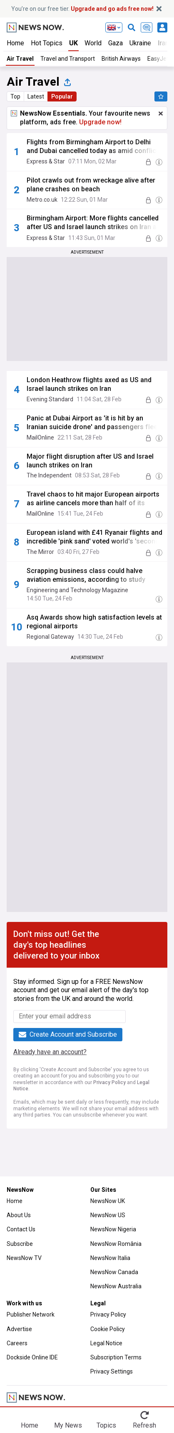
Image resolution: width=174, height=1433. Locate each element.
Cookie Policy (107, 1329)
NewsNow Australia (116, 1286)
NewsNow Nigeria (113, 1229)
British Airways (121, 58)
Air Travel (20, 58)
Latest (35, 96)
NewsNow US (107, 1215)
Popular (62, 96)
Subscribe (20, 1243)
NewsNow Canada (114, 1272)
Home (15, 43)
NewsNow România (116, 1243)
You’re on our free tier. (82, 8)
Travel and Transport (67, 58)
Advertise (19, 1329)
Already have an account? (50, 1052)
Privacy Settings (111, 1371)
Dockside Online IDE (32, 1357)
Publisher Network (31, 1314)
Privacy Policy (109, 1082)
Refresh (144, 1425)
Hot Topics (46, 43)
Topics (106, 1425)
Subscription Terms (116, 1357)
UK (73, 43)
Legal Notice (106, 1343)
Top (15, 96)
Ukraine (140, 43)
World (93, 43)
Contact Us (21, 1229)
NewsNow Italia (110, 1258)
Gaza (115, 43)
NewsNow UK (107, 1201)
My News (68, 1425)
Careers (17, 1343)
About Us (19, 1215)
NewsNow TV (24, 1258)
